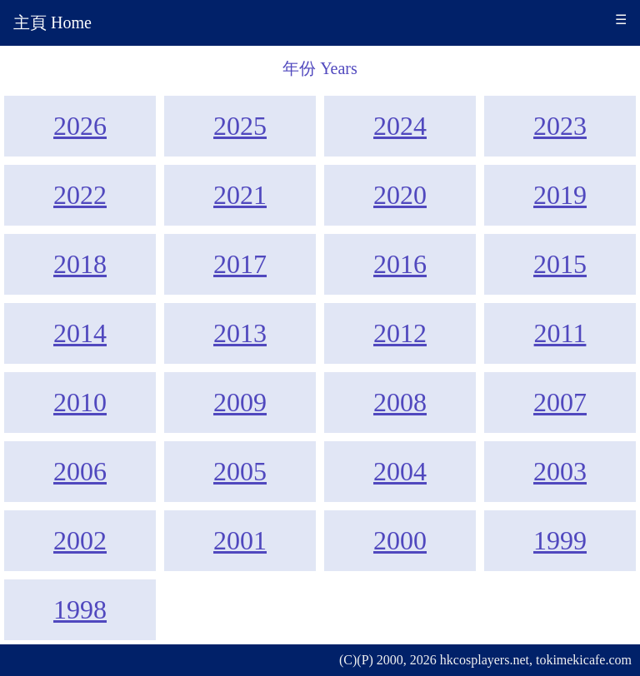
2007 (560, 402)
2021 (240, 195)
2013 (240, 333)
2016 (400, 264)
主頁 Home (52, 22)
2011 (560, 333)
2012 (400, 333)
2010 (80, 402)
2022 (80, 195)
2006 (80, 471)
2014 (80, 333)
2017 (240, 264)
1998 (80, 609)
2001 (240, 540)
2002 (80, 540)
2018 (80, 264)
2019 (560, 195)
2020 (400, 195)
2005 (240, 471)
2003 (560, 471)
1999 (560, 540)
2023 (560, 126)
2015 (560, 264)
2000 (400, 540)
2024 (400, 126)
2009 (240, 402)
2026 (80, 126)
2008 (400, 402)
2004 (400, 471)
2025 (240, 126)
